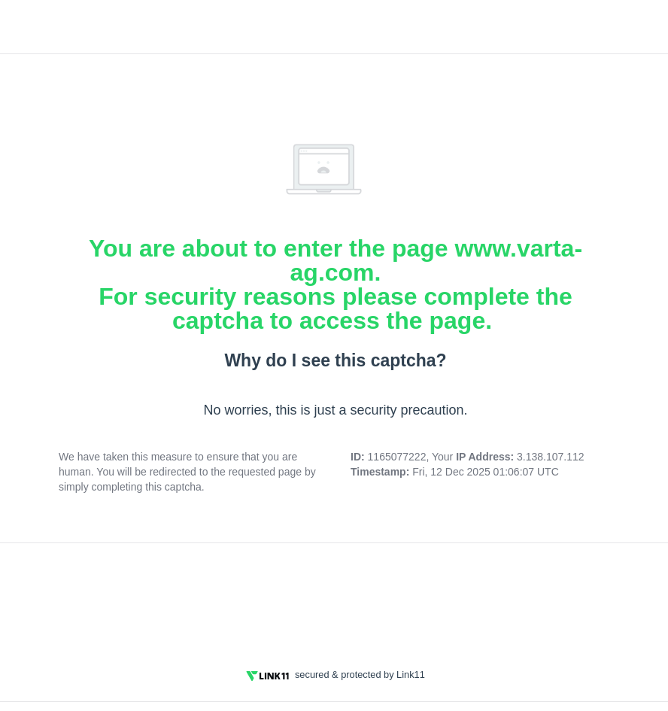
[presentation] (335, 596)
